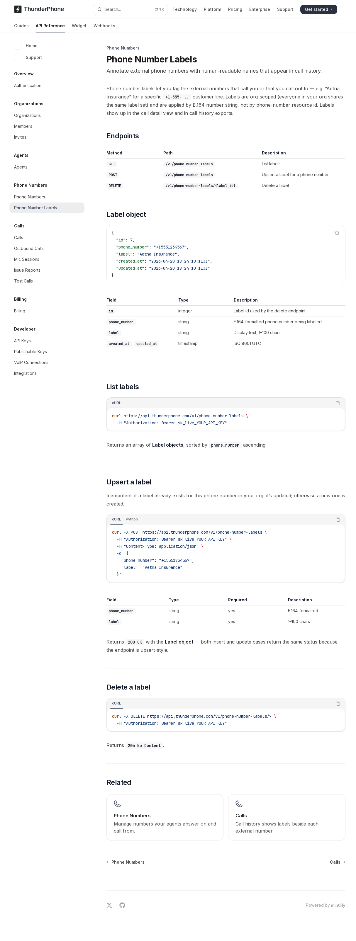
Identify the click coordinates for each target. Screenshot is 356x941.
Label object (179, 642)
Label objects (167, 445)
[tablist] (219, 403)
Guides (21, 28)
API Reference (50, 28)
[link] (164, 817)
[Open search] (130, 9)
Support (28, 57)
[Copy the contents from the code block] (336, 232)
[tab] (116, 402)
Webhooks (104, 28)
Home (26, 45)
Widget (79, 28)
